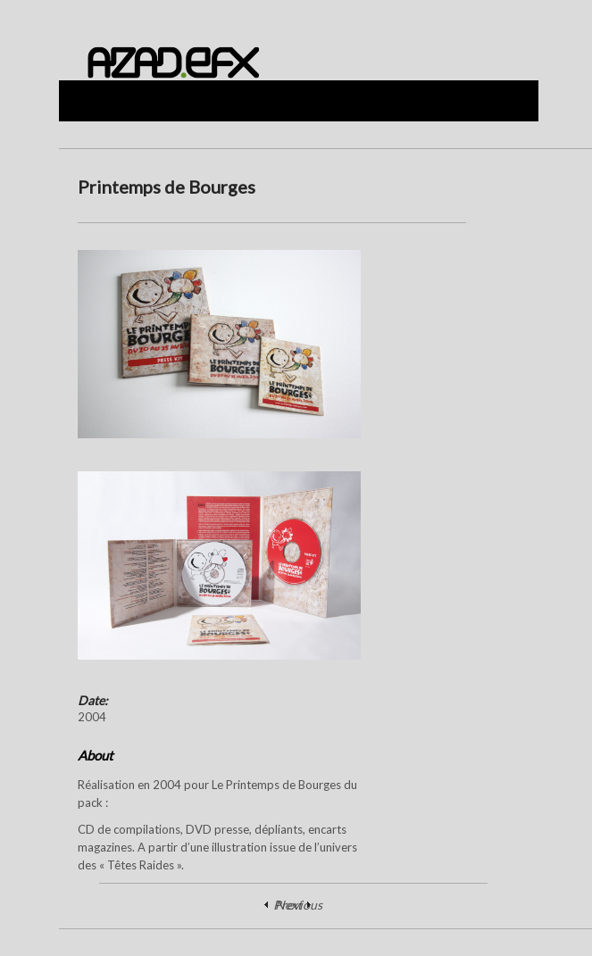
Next (288, 904)
